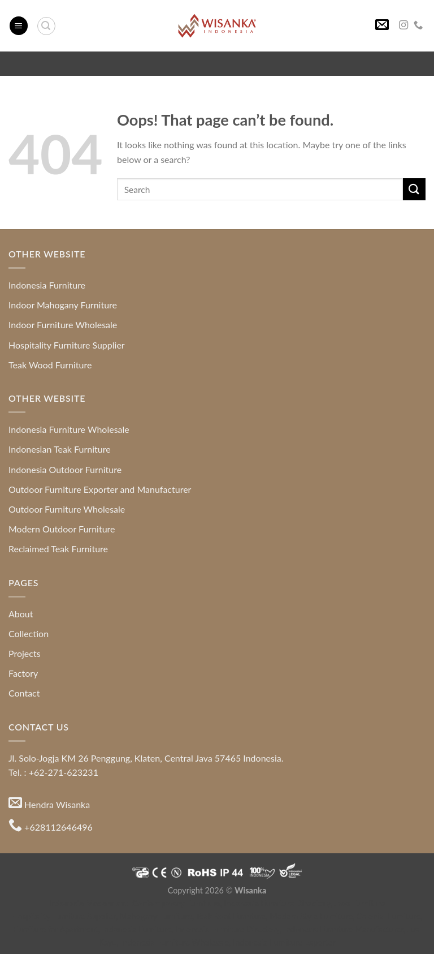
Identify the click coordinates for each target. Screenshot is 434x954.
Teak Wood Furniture (50, 364)
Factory (23, 673)
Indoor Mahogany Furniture (62, 304)
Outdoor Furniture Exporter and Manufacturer (99, 489)
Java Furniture (360, 903)
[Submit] (414, 189)
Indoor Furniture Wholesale (62, 324)
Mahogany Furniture (156, 916)
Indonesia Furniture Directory (277, 903)
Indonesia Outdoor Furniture (64, 469)
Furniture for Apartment (55, 929)
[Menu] (19, 25)
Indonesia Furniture (46, 285)
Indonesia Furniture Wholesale (68, 429)
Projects (24, 653)
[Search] (46, 26)
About (20, 613)
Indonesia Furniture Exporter (284, 942)
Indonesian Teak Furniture (59, 449)
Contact (24, 692)
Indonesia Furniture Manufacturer (343, 929)
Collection (28, 633)
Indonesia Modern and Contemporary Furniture (134, 903)
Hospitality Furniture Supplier (66, 345)
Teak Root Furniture (231, 916)
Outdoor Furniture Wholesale (66, 509)
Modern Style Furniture (311, 916)
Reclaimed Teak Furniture (58, 548)
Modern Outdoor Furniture (61, 528)
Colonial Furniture (388, 916)
